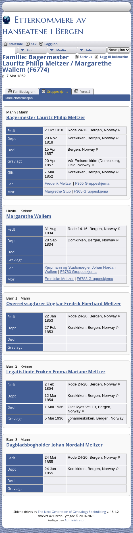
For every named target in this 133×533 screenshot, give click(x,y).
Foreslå (82, 91)
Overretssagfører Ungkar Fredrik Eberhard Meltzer (63, 303)
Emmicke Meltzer (59, 279)
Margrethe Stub (58, 191)
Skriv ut (86, 56)
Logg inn (50, 44)
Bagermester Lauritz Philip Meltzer (45, 117)
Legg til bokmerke (114, 56)
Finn (30, 50)
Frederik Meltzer (58, 183)
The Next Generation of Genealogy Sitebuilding (72, 511)
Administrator (75, 520)
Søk (34, 44)
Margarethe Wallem (28, 216)
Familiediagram (22, 91)
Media (61, 50)
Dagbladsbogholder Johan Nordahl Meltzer (54, 445)
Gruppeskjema (55, 91)
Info (89, 50)
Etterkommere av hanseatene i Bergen (44, 25)
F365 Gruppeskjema (92, 183)
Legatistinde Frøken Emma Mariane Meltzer (55, 371)
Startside (16, 44)
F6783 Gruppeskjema (78, 271)
